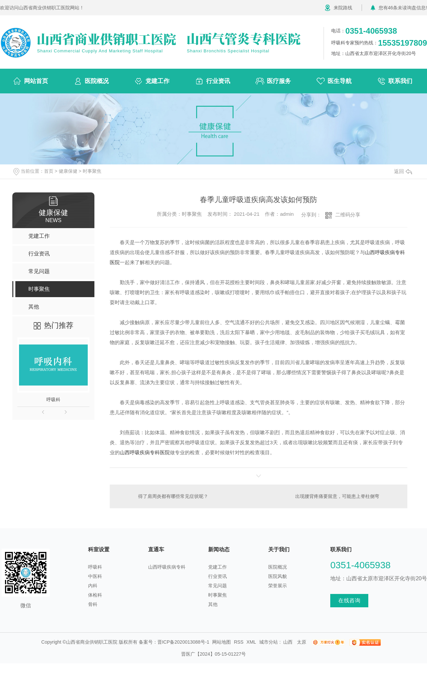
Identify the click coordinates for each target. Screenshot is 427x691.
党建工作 (157, 81)
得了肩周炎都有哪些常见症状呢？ (173, 496)
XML (251, 642)
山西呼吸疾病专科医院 (145, 452)
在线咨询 (349, 600)
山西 (288, 642)
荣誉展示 (277, 585)
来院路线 (343, 7)
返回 (403, 171)
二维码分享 (347, 214)
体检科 (95, 595)
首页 (48, 171)
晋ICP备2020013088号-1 (183, 642)
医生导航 (340, 81)
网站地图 (221, 642)
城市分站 (268, 642)
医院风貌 (277, 576)
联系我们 (400, 81)
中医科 (95, 576)
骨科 (92, 604)
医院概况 (97, 81)
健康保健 (68, 171)
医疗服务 (279, 81)
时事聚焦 (92, 171)
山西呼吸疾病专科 (166, 567)
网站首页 (36, 81)
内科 (92, 585)
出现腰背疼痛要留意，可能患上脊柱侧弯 (337, 496)
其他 (213, 604)
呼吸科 (53, 399)
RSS (239, 642)
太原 (301, 642)
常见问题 (217, 585)
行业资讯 (218, 81)
